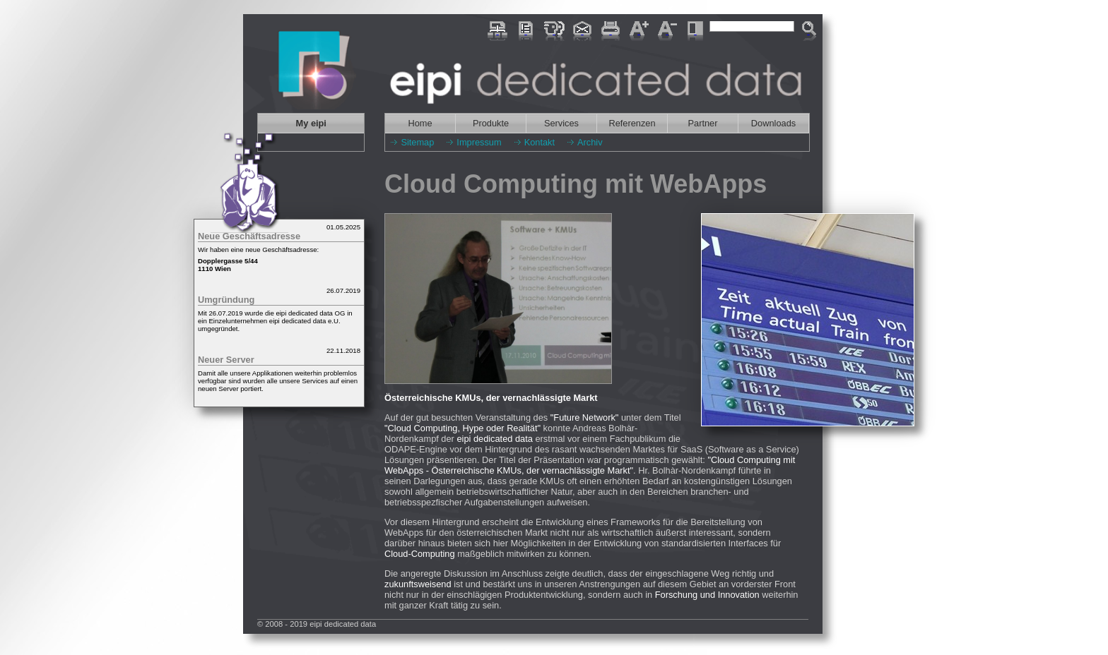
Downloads (773, 123)
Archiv (590, 142)
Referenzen (631, 123)
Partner (703, 123)
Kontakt (539, 142)
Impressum (478, 142)
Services (561, 123)
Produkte (491, 123)
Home (420, 123)
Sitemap (417, 142)
